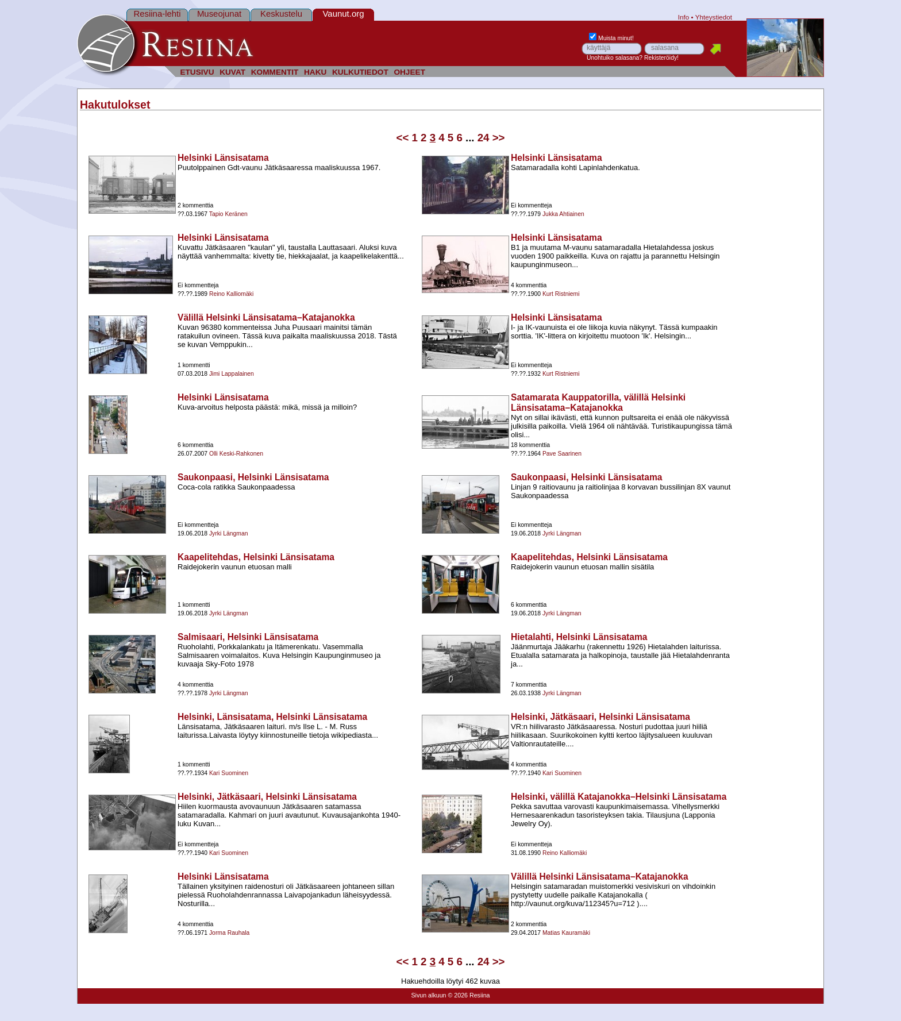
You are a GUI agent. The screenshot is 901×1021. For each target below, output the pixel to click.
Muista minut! (611, 38)
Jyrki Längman (228, 533)
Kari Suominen (228, 773)
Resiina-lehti (156, 13)
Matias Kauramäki (566, 933)
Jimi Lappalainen (231, 374)
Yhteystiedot (713, 17)
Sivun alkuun (428, 995)
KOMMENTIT (275, 72)
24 (484, 138)
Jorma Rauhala (229, 933)
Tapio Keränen (228, 214)
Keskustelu (281, 13)
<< (402, 138)
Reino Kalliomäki (231, 294)
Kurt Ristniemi (561, 294)
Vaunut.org (343, 13)
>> (498, 138)
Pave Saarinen (562, 453)
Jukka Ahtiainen (563, 214)
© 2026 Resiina (469, 995)
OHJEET (409, 72)
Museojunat (219, 13)
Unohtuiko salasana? (614, 58)
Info (684, 17)
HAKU (315, 72)
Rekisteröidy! (661, 58)
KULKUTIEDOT (360, 72)
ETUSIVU (197, 72)
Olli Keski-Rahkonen (236, 453)
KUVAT (232, 72)
